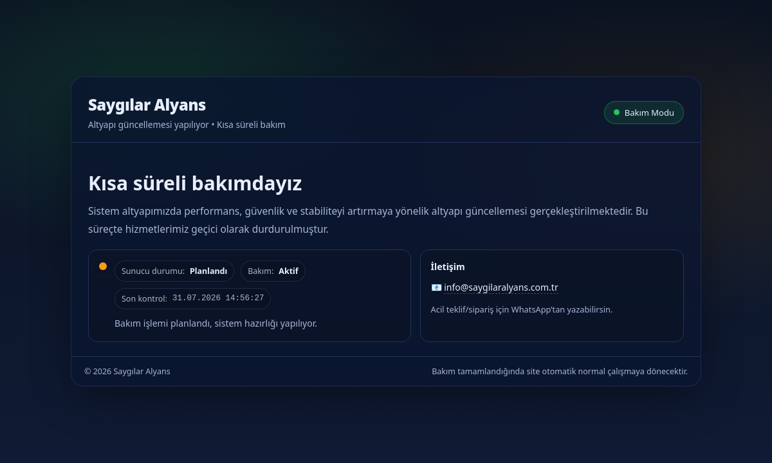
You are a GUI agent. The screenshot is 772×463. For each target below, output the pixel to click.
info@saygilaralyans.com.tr (501, 287)
